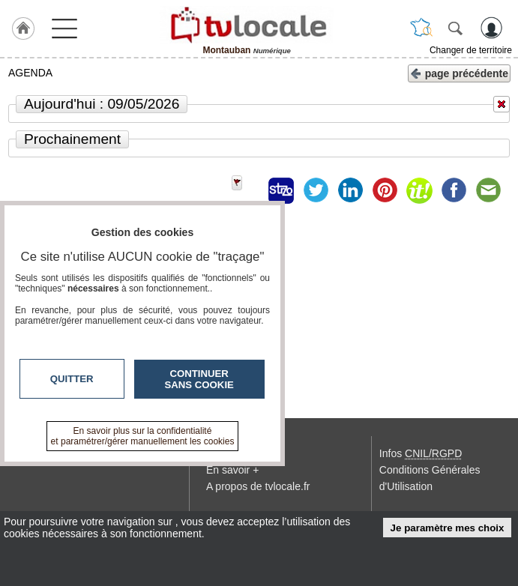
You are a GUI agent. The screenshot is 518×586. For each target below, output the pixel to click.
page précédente (459, 72)
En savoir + (232, 470)
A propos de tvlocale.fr (258, 486)
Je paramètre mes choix (448, 528)
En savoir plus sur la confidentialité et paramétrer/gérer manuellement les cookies (143, 436)
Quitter (72, 378)
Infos (420, 453)
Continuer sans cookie (199, 379)
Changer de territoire (471, 50)
